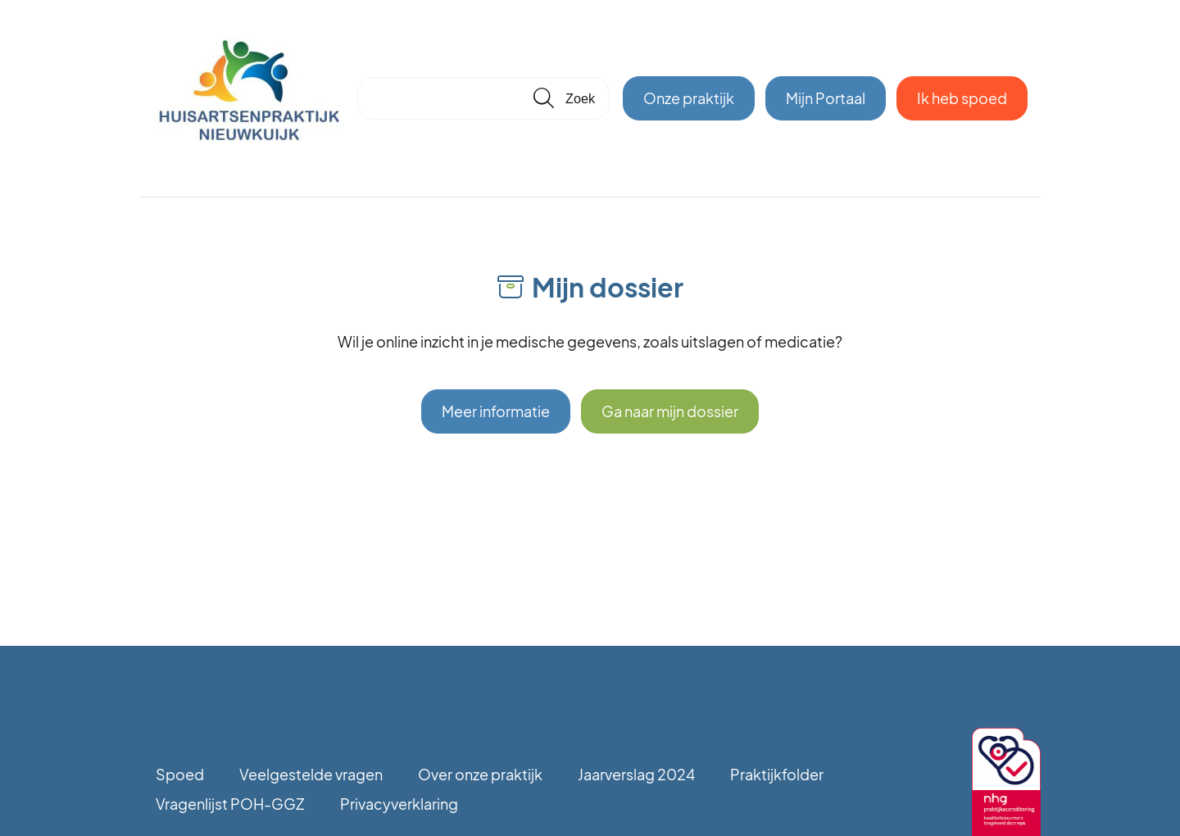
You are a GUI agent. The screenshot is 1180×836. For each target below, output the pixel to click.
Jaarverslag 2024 (636, 774)
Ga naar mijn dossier (669, 411)
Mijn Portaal (825, 98)
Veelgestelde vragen (311, 774)
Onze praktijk (688, 98)
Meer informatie (496, 411)
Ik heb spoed (962, 98)
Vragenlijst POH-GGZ (230, 803)
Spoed (180, 774)
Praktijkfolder (777, 774)
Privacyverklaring (399, 803)
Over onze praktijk (480, 774)
